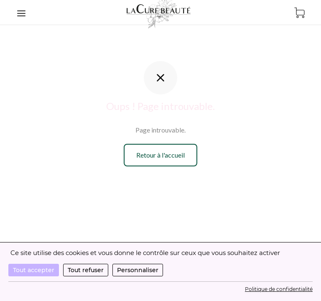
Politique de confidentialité (279, 289)
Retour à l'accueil (160, 155)
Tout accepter (33, 270)
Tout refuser (86, 270)
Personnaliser (137, 270)
